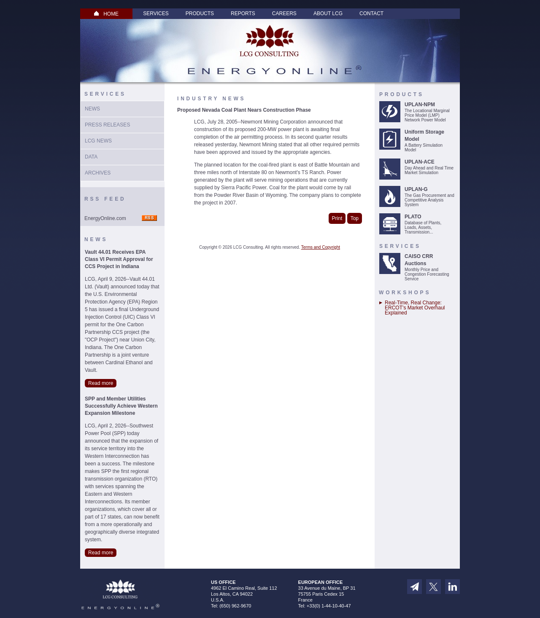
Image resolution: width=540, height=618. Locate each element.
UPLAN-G (416, 189)
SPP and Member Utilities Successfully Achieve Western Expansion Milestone (121, 406)
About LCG (328, 13)
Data (91, 157)
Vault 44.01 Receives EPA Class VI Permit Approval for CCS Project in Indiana (119, 259)
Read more (100, 383)
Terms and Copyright (320, 247)
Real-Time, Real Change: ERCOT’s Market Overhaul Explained (415, 308)
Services (155, 13)
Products (200, 13)
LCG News (98, 141)
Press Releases (107, 125)
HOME (106, 14)
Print (337, 218)
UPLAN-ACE (420, 162)
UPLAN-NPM (420, 104)
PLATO (413, 217)
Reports (243, 13)
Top (355, 218)
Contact (371, 13)
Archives (98, 173)
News (92, 109)
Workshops (405, 293)
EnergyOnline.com (105, 218)
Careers (284, 13)
